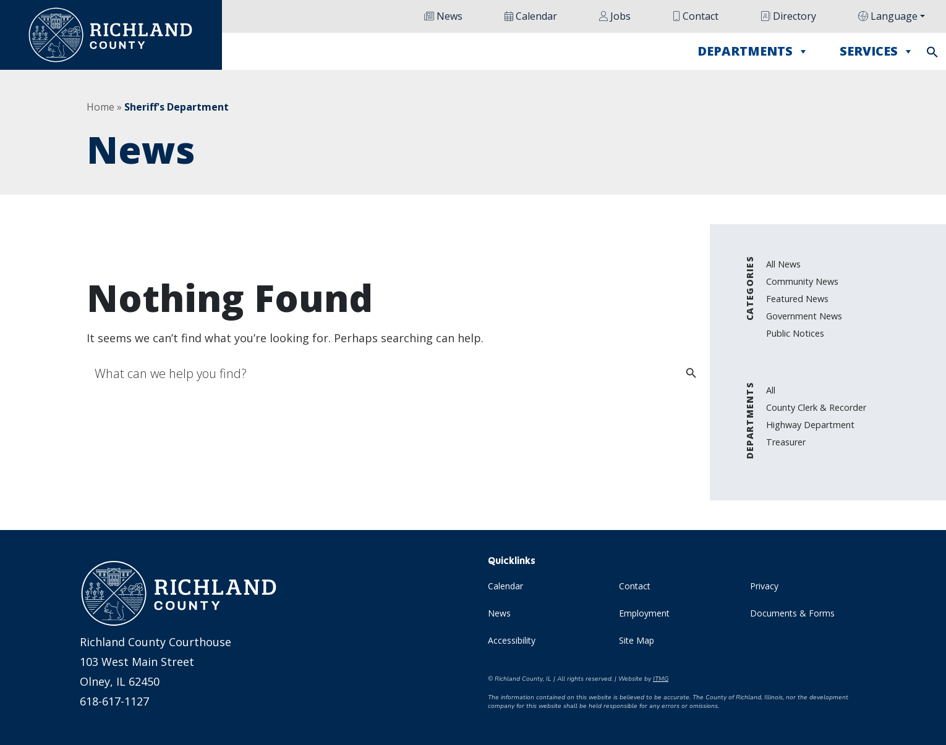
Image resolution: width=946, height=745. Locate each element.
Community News (802, 281)
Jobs (615, 16)
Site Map (636, 640)
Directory (788, 16)
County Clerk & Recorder (816, 407)
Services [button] (877, 51)
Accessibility (511, 640)
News (443, 16)
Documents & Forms (792, 613)
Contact (695, 16)
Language (888, 16)
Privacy (764, 586)
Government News (804, 316)
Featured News (797, 299)
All (770, 390)
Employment (644, 613)
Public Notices (795, 333)
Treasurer (786, 442)
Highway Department (810, 425)
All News (783, 264)
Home (100, 107)
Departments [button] (753, 51)
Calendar (531, 16)
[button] (932, 50)
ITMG (660, 679)
